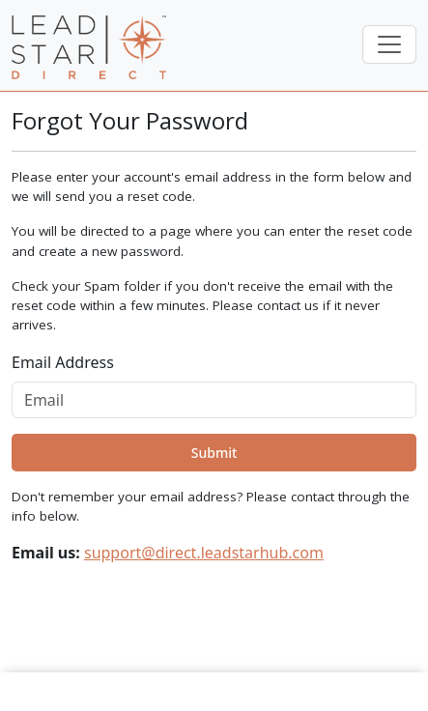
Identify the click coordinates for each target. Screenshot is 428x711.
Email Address (63, 362)
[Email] (214, 400)
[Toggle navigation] (389, 44)
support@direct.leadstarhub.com (204, 552)
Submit (214, 452)
